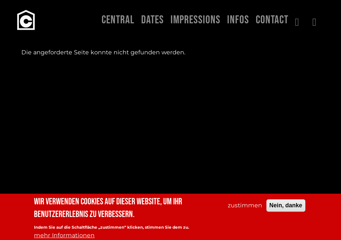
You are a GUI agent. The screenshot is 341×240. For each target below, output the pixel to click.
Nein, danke (285, 208)
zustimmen (245, 208)
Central (118, 20)
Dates (152, 20)
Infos (238, 20)
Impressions (195, 20)
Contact (272, 20)
